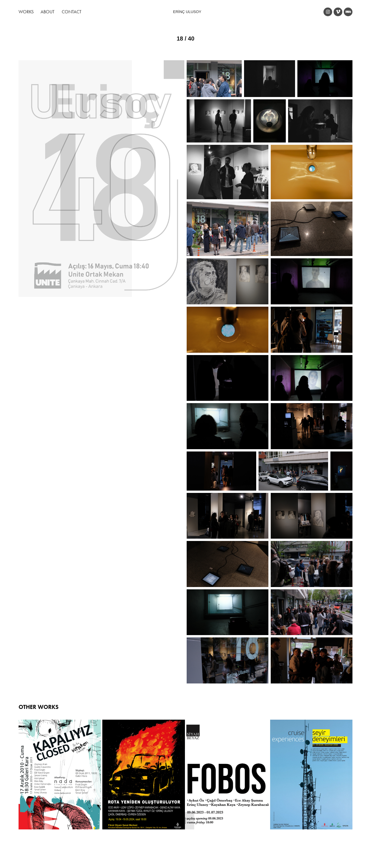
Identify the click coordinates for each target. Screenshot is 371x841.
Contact (71, 11)
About (47, 11)
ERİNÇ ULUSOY (187, 12)
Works (26, 11)
